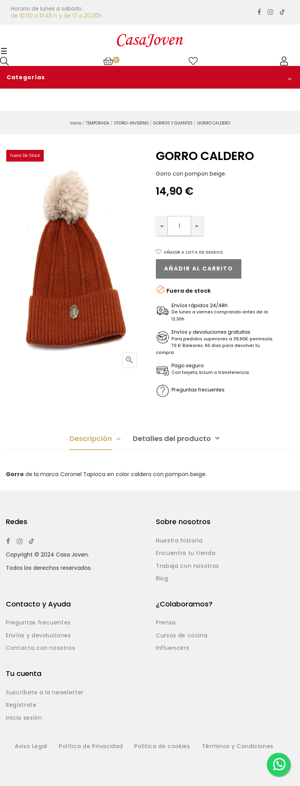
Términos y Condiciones (237, 746)
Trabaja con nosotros (187, 566)
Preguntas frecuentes (38, 622)
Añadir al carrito (198, 268)
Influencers (172, 648)
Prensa (166, 622)
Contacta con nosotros (40, 648)
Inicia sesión (24, 718)
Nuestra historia (179, 540)
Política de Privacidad (91, 746)
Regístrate (21, 705)
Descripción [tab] (91, 438)
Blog (162, 578)
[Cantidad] (179, 226)
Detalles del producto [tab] (172, 438)
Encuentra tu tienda (185, 553)
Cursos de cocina (181, 635)
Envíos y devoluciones (38, 635)
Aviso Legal (31, 746)
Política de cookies (162, 746)
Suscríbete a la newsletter (45, 692)
